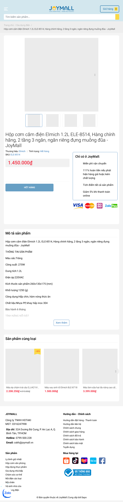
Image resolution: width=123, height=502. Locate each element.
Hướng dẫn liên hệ (72, 425)
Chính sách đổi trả (72, 437)
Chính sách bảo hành (73, 441)
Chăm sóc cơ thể (13, 476)
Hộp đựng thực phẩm (16, 468)
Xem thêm (61, 324)
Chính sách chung (72, 429)
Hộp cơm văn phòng (15, 464)
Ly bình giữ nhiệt (13, 461)
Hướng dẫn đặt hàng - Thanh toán (80, 422)
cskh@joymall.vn (23, 444)
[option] (61, 76)
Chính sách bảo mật (73, 445)
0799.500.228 (24, 439)
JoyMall (63, 499)
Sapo (84, 499)
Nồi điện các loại (13, 480)
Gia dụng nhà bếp (14, 472)
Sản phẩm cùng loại (20, 340)
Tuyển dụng (69, 448)
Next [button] (94, 76)
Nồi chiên (10, 484)
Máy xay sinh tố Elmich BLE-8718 (61, 389)
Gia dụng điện (12, 491)
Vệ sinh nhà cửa (13, 487)
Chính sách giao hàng (74, 433)
